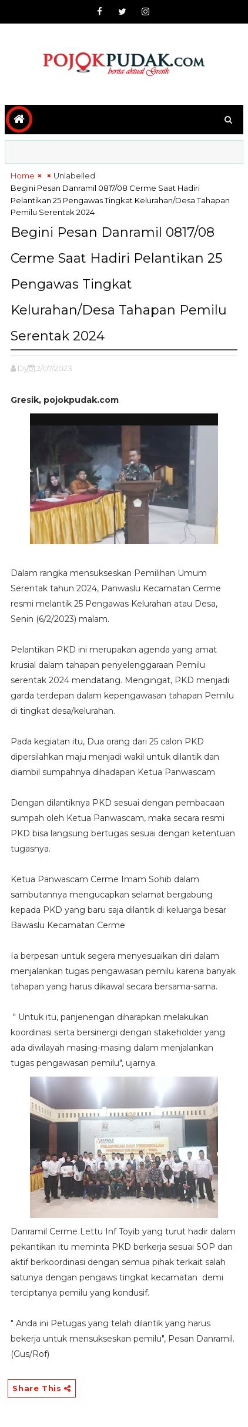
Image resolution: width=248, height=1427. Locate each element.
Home (23, 175)
